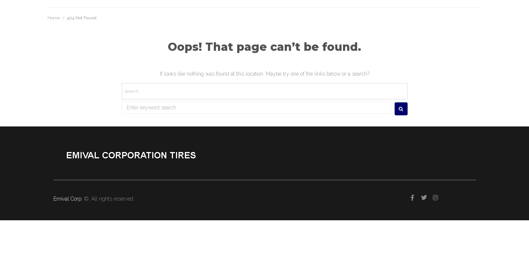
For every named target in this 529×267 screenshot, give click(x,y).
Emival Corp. (68, 199)
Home (54, 17)
